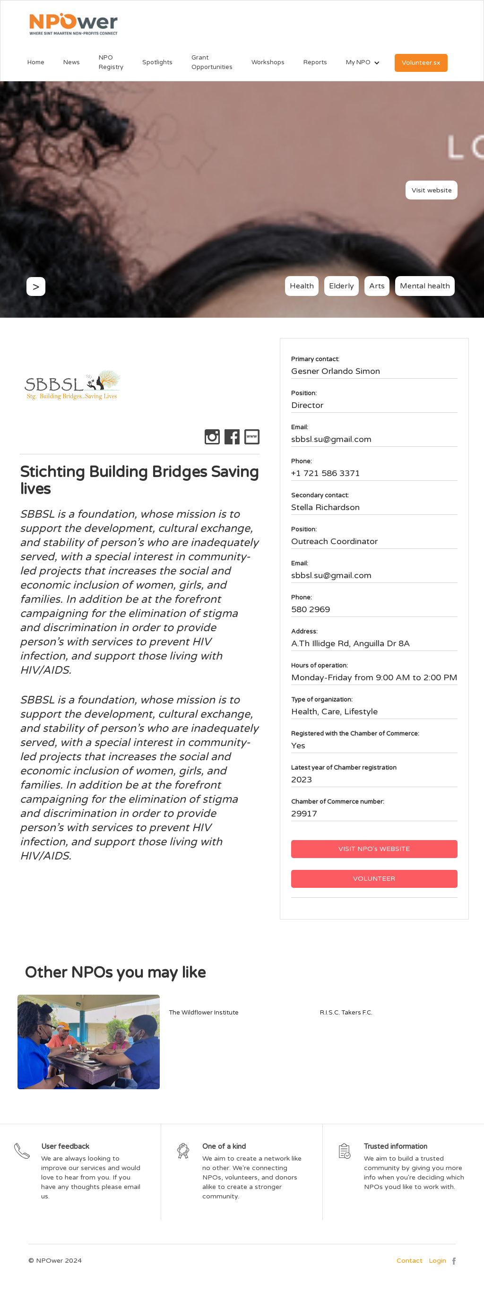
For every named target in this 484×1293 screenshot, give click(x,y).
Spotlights (157, 62)
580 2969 (310, 609)
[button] (358, 63)
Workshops (268, 62)
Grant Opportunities (212, 62)
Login (437, 1261)
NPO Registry (111, 62)
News (71, 62)
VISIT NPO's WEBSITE (374, 849)
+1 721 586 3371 (325, 473)
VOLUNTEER (374, 879)
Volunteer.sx (421, 63)
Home (35, 62)
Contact (410, 1261)
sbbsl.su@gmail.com (331, 439)
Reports (315, 62)
